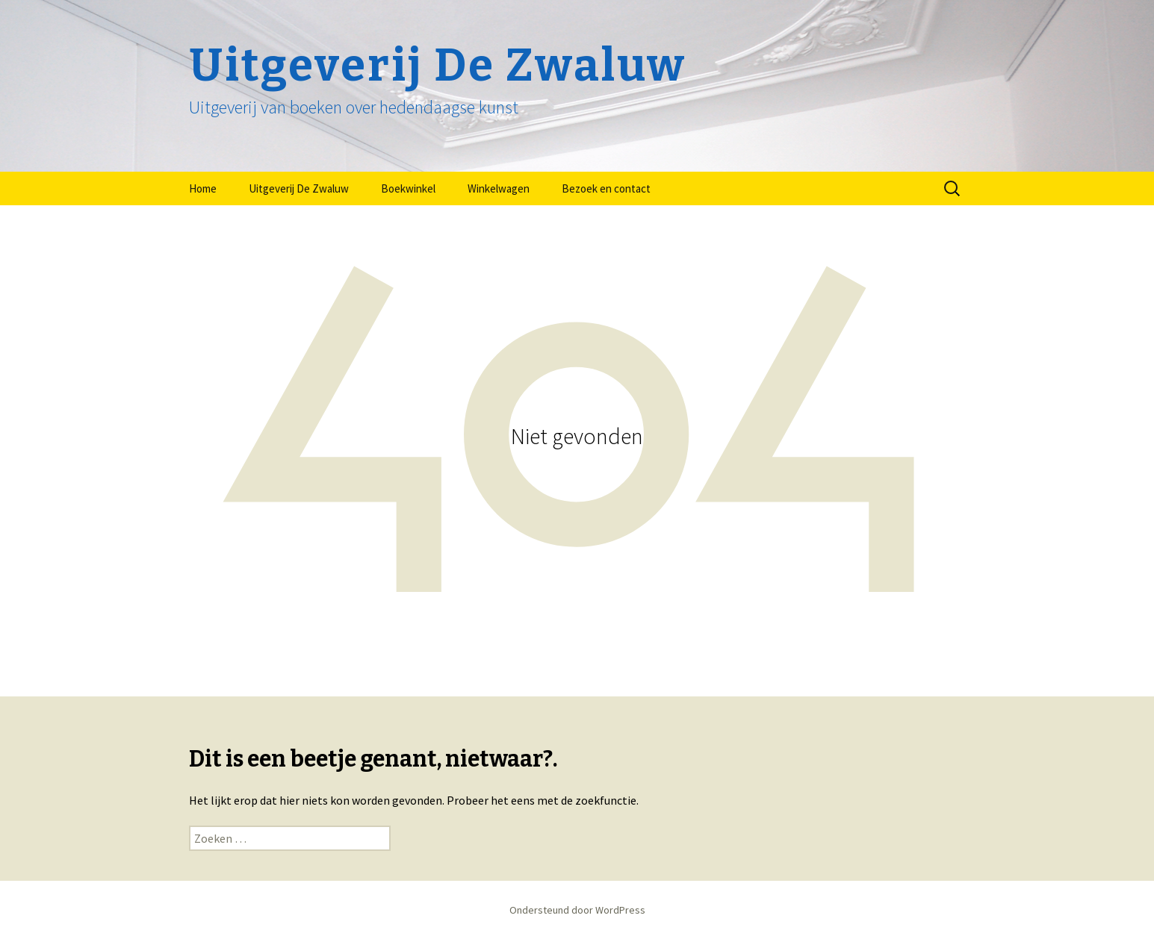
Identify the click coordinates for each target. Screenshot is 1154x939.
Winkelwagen (499, 188)
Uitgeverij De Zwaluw (299, 188)
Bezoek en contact (606, 188)
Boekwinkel (408, 188)
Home (203, 188)
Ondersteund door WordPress (577, 910)
